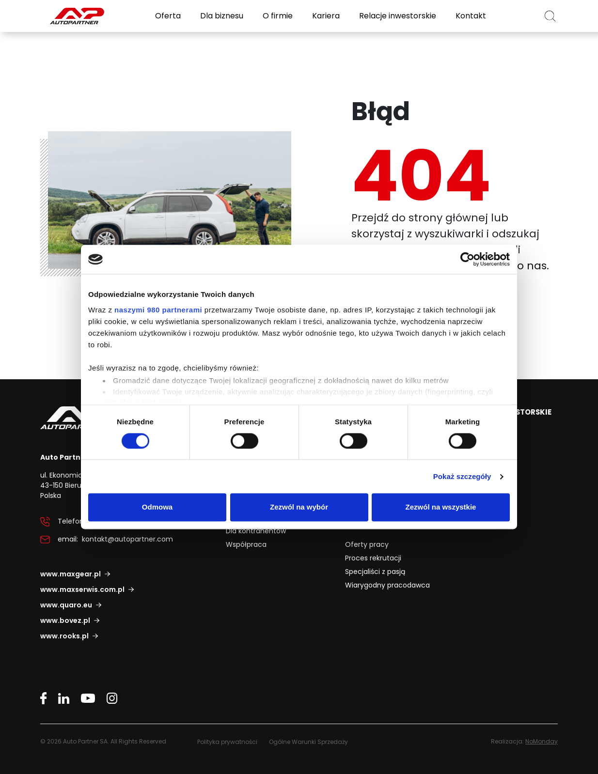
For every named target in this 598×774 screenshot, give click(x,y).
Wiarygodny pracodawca (387, 584)
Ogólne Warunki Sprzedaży (308, 741)
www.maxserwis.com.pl (82, 589)
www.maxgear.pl (70, 573)
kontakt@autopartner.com (127, 539)
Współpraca (246, 544)
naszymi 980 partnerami (158, 310)
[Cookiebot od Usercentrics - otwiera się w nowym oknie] (467, 259)
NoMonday (541, 741)
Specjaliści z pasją (375, 571)
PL (524, 15)
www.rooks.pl (64, 635)
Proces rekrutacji (373, 557)
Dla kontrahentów (256, 530)
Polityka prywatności (227, 741)
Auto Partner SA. (71, 5)
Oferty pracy (367, 544)
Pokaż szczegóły (462, 476)
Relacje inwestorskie (396, 15)
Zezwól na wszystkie (441, 507)
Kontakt (470, 15)
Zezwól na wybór (299, 507)
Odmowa (157, 507)
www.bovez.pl (65, 620)
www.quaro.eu (66, 604)
